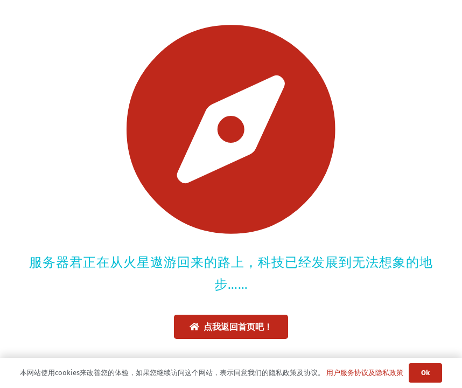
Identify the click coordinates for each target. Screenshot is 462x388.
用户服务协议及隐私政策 (364, 373)
